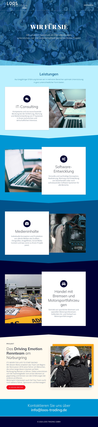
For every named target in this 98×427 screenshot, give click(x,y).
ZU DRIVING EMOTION (16, 387)
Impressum (88, 5)
